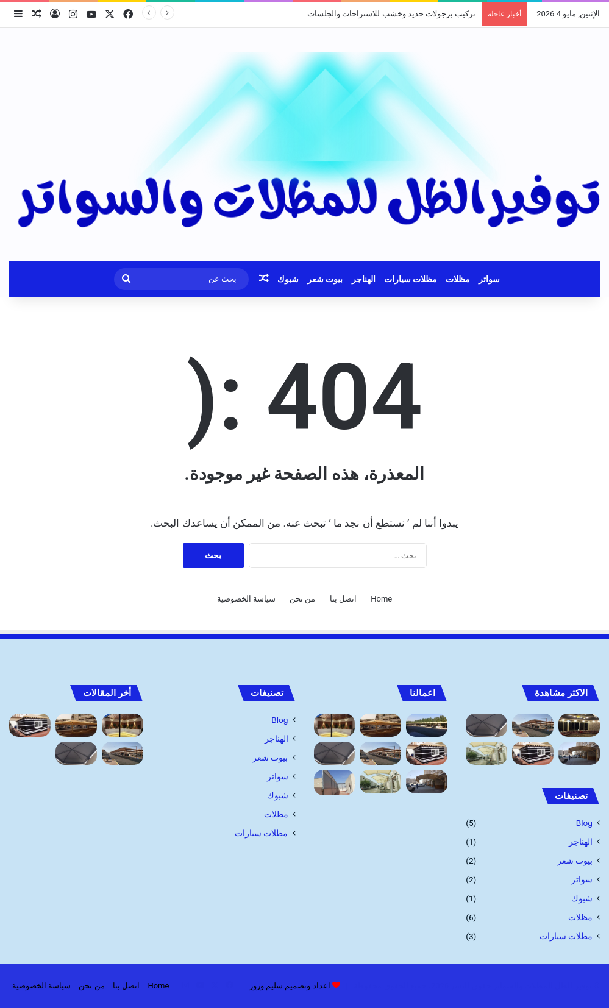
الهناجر (364, 279)
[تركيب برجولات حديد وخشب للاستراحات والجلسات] (334, 725)
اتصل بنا (343, 598)
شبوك (288, 279)
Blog (584, 823)
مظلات (458, 279)
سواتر (489, 279)
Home (381, 598)
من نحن (302, 598)
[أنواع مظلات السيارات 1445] (579, 753)
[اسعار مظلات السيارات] (486, 753)
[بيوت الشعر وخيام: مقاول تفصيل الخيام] (533, 753)
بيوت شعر (325, 279)
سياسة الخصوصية (246, 598)
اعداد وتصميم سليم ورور (289, 985)
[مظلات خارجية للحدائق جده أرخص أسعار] (380, 725)
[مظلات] (426, 725)
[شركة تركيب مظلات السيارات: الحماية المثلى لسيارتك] (533, 725)
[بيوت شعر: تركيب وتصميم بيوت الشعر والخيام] (579, 725)
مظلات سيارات (410, 279)
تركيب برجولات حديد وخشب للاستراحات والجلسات (391, 13)
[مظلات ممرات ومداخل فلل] (486, 725)
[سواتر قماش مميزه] (334, 782)
